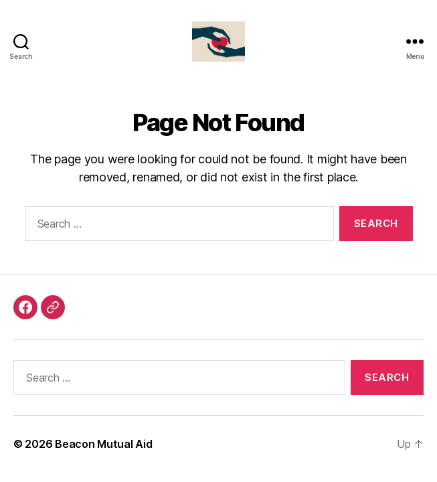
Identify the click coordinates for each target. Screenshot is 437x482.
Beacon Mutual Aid (103, 444)
